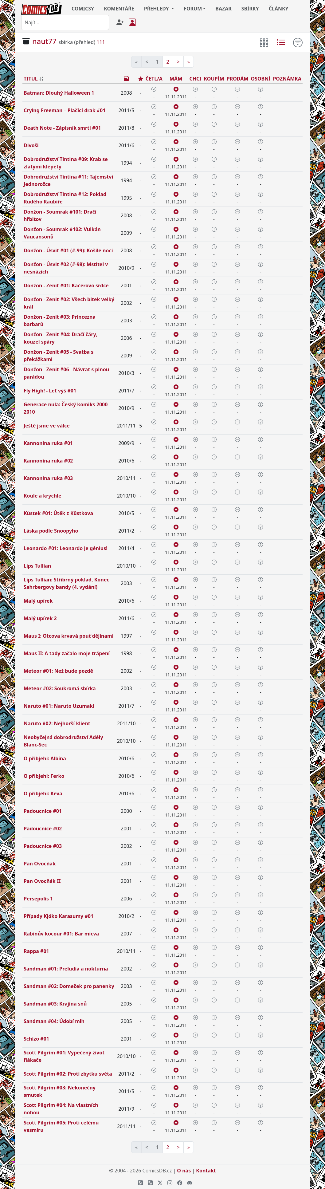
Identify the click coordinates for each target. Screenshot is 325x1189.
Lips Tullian (37, 565)
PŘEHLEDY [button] (157, 8)
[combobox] (65, 22)
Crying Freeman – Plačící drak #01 (64, 110)
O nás (184, 1170)
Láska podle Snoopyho (51, 530)
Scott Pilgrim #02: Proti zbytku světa (68, 1073)
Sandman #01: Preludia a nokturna (66, 968)
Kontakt (206, 1170)
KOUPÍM (214, 78)
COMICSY (83, 8)
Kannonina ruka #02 (48, 460)
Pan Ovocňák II (42, 881)
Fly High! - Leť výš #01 (50, 390)
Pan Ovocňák (40, 863)
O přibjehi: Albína (45, 758)
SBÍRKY (250, 8)
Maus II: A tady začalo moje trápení (67, 653)
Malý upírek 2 (40, 618)
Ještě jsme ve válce (47, 425)
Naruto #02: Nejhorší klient (57, 723)
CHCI (195, 78)
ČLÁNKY (278, 8)
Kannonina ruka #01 (48, 443)
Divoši (31, 145)
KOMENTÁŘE (119, 8)
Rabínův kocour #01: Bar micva (61, 933)
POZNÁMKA (287, 78)
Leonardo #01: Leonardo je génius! (66, 548)
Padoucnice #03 (43, 846)
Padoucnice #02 (43, 828)
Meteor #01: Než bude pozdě (58, 670)
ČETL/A (154, 78)
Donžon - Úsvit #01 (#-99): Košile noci (68, 250)
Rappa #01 (36, 951)
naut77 (44, 41)
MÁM (176, 78)
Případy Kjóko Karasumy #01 (58, 916)
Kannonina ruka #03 (48, 478)
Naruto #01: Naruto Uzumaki (59, 706)
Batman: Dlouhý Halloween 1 (59, 92)
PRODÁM (238, 78)
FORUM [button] (193, 8)
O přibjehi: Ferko (44, 776)
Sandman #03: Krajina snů (55, 1003)
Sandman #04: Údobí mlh (54, 1021)
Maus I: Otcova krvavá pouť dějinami (68, 635)
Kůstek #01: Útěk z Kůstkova (58, 513)
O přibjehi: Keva (43, 793)
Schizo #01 (36, 1038)
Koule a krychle (42, 495)
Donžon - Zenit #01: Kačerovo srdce (66, 285)
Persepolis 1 (38, 898)
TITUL (31, 78)
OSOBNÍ (260, 78)
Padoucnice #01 (43, 811)
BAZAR (223, 8)
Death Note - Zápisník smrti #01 (62, 127)
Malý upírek (38, 600)
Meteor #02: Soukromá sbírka (60, 688)
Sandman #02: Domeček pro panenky (69, 986)
